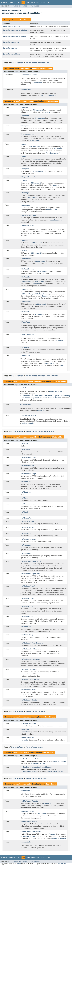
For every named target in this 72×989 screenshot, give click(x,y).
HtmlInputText (26, 533)
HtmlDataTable (26, 482)
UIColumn (24, 107)
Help (48, 2)
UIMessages (25, 205)
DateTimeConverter (28, 723)
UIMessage (25, 193)
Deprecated (35, 2)
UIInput (24, 180)
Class (18, 2)
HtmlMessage (26, 545)
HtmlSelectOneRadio (29, 700)
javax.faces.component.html (14, 36)
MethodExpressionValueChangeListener (36, 767)
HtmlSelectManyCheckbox (31, 649)
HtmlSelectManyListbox (30, 659)
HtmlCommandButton (28, 457)
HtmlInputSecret (27, 527)
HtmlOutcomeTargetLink (30, 574)
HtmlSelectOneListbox (30, 679)
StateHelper (26, 90)
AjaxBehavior (25, 388)
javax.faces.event (10, 48)
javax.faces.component (12, 26)
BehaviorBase (25, 405)
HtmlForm (24, 498)
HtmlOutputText (27, 616)
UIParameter (26, 259)
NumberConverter (27, 737)
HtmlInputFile (26, 518)
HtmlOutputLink (27, 606)
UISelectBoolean (27, 269)
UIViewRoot (25, 347)
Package (12, 2)
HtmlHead (24, 512)
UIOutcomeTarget (27, 225)
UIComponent (26, 126)
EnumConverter (26, 729)
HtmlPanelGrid (26, 627)
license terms (62, 864)
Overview (4, 2)
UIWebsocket (26, 355)
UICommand (25, 116)
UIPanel (24, 250)
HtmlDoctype (26, 492)
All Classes (35, 6)
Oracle (19, 864)
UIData (23, 144)
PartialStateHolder (29, 75)
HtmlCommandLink (27, 465)
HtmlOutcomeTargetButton (31, 561)
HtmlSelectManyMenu (29, 669)
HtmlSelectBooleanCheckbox (32, 643)
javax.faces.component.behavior (16, 30)
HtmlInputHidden (27, 521)
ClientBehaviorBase (28, 415)
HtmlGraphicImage (28, 504)
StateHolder (25, 20)
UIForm (23, 156)
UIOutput (24, 240)
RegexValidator (27, 842)
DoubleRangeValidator (30, 801)
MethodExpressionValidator (32, 832)
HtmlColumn (25, 449)
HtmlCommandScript (28, 474)
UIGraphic (25, 169)
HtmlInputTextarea (28, 539)
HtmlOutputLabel (27, 598)
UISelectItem (26, 277)
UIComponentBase (27, 134)
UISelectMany (26, 301)
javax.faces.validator (11, 54)
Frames (15, 6)
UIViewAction (26, 322)
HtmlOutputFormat (28, 586)
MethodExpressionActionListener (34, 759)
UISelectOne (26, 312)
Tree (28, 2)
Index (43, 2)
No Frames (23, 6)
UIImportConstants (28, 177)
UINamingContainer (28, 215)
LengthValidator (27, 811)
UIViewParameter (27, 335)
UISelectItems (26, 289)
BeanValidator (26, 790)
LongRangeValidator (29, 821)
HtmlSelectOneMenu (28, 690)
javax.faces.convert (11, 42)
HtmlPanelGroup (27, 635)
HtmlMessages (26, 553)
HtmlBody (24, 443)
